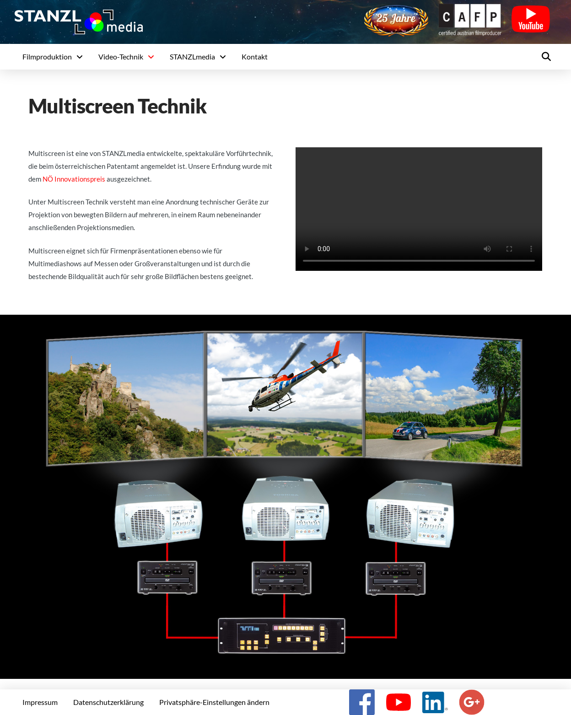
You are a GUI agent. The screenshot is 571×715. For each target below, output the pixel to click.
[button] (546, 57)
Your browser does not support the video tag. (419, 209)
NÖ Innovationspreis (74, 179)
